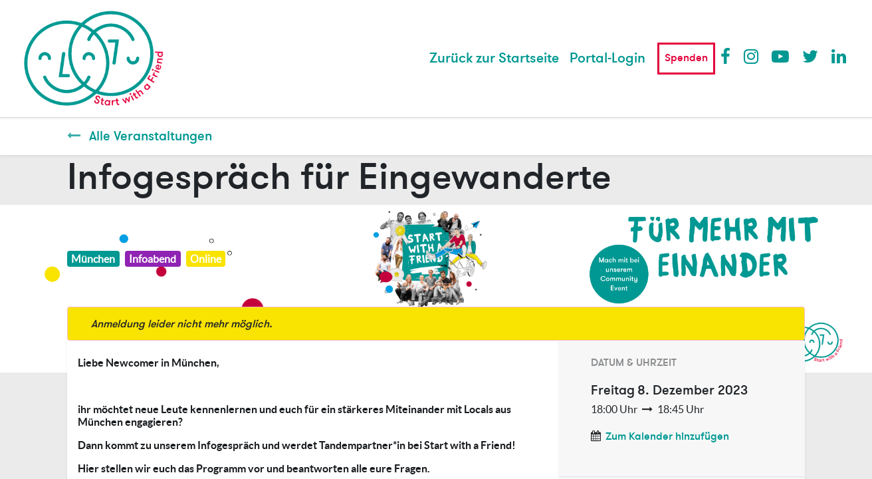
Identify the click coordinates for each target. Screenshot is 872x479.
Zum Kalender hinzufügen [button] (667, 436)
